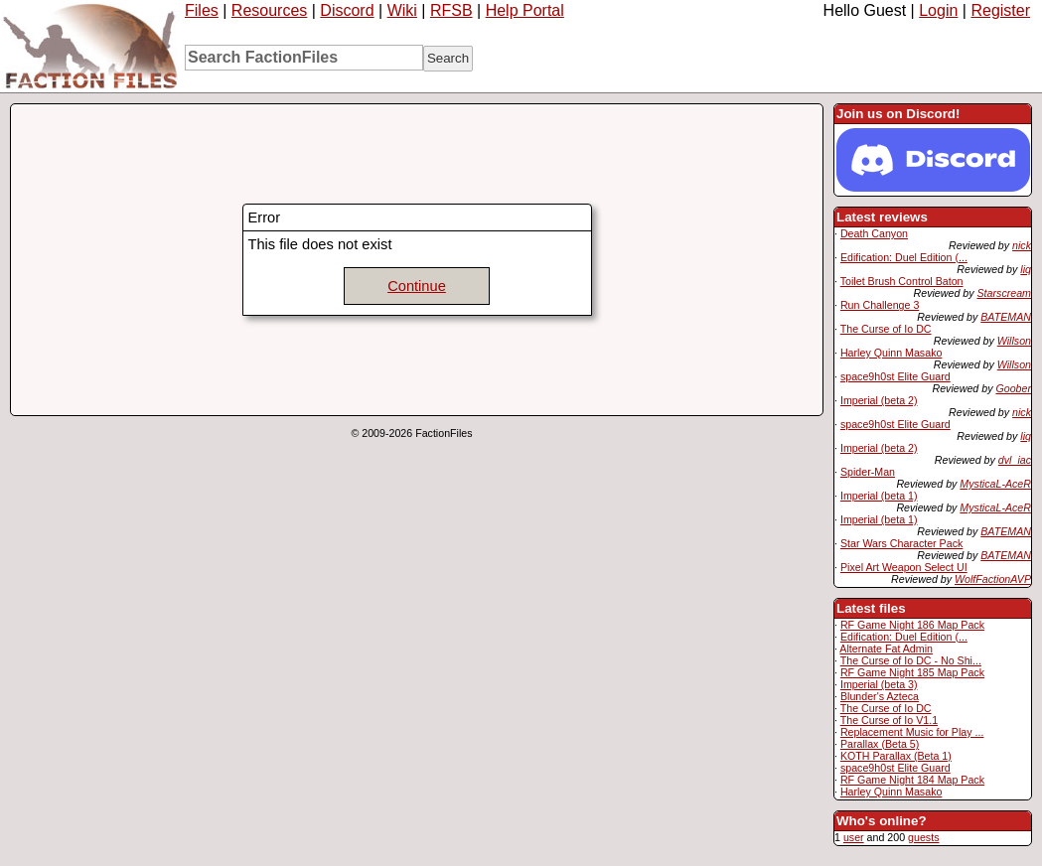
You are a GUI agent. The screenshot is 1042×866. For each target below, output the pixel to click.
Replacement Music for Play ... (912, 732)
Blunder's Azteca (879, 696)
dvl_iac (1014, 460)
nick (1021, 245)
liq (1025, 269)
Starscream (1004, 293)
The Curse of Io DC (886, 329)
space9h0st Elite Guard (895, 376)
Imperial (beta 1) (879, 496)
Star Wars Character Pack (901, 543)
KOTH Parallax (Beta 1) (896, 756)
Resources (269, 10)
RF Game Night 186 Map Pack (912, 625)
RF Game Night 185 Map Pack (912, 672)
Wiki (402, 10)
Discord (346, 10)
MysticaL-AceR (995, 484)
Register (1000, 10)
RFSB (451, 10)
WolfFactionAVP (993, 579)
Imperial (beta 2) (879, 400)
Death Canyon (874, 233)
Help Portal (525, 10)
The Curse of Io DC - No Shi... (910, 660)
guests (923, 837)
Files (202, 10)
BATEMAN (1005, 317)
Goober (1013, 388)
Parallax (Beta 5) (879, 744)
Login (938, 10)
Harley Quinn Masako (891, 353)
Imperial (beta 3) (879, 684)
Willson (1014, 341)
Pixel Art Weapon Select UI (904, 567)
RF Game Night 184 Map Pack (912, 780)
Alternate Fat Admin (886, 648)
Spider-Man (867, 472)
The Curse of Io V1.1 (889, 720)
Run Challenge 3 (879, 305)
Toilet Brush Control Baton (902, 281)
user (853, 837)
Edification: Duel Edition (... (904, 257)
